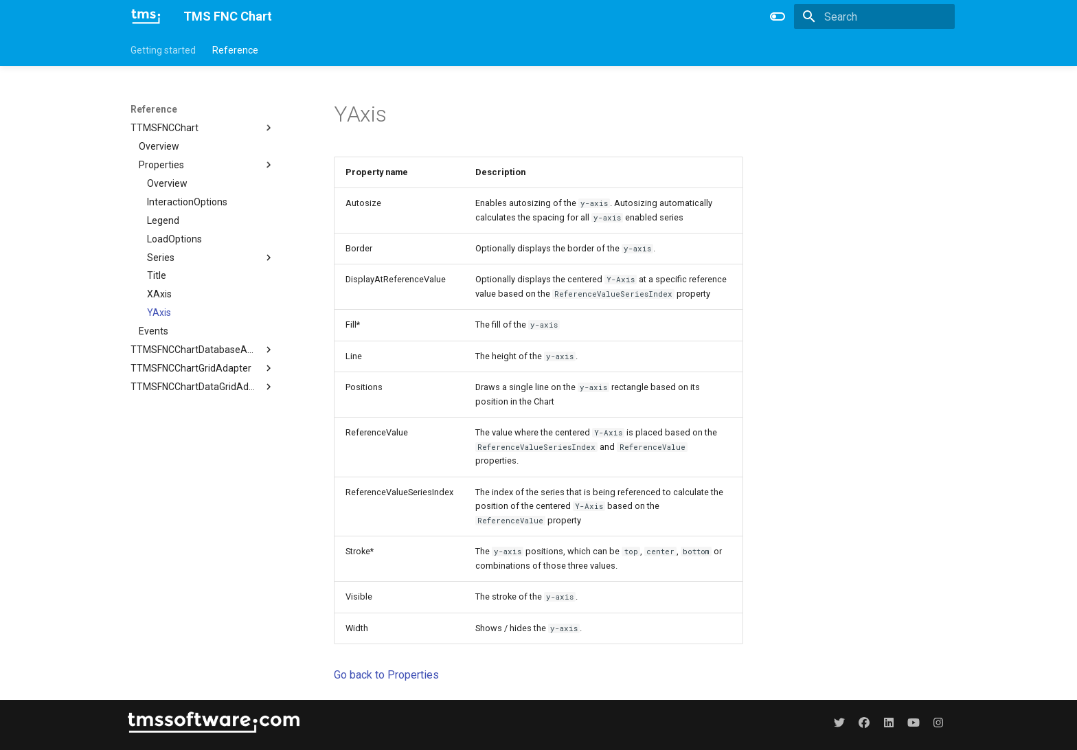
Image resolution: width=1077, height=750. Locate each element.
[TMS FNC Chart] (146, 16)
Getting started (163, 50)
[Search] (874, 16)
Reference (235, 50)
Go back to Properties (386, 674)
